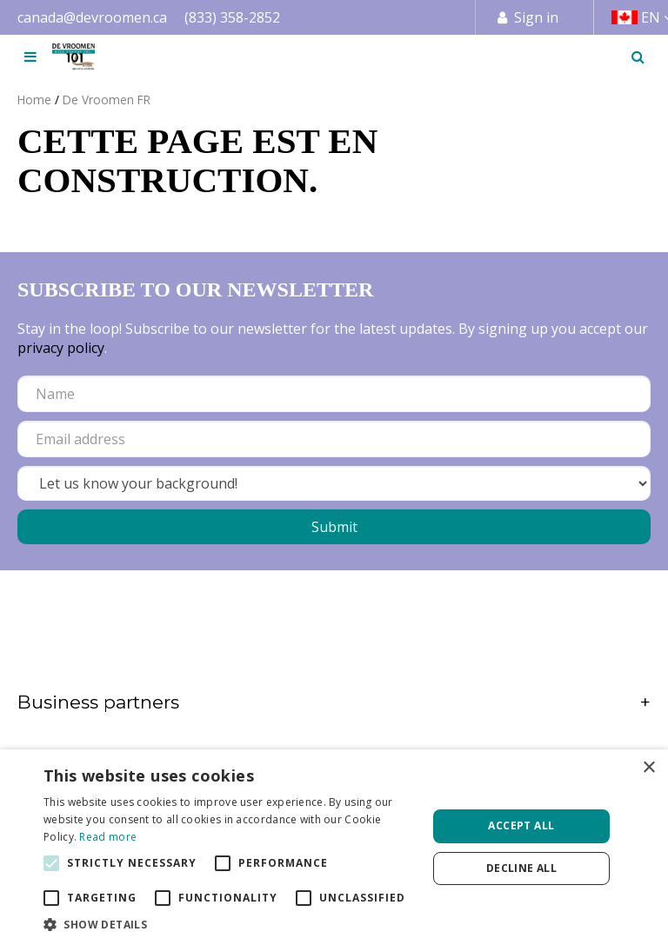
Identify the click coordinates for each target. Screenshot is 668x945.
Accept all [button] (521, 825)
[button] (229, 923)
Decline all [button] (521, 868)
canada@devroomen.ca (92, 17)
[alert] (334, 847)
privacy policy (60, 347)
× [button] (648, 768)
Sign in (536, 17)
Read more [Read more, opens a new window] (108, 836)
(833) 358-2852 (232, 17)
